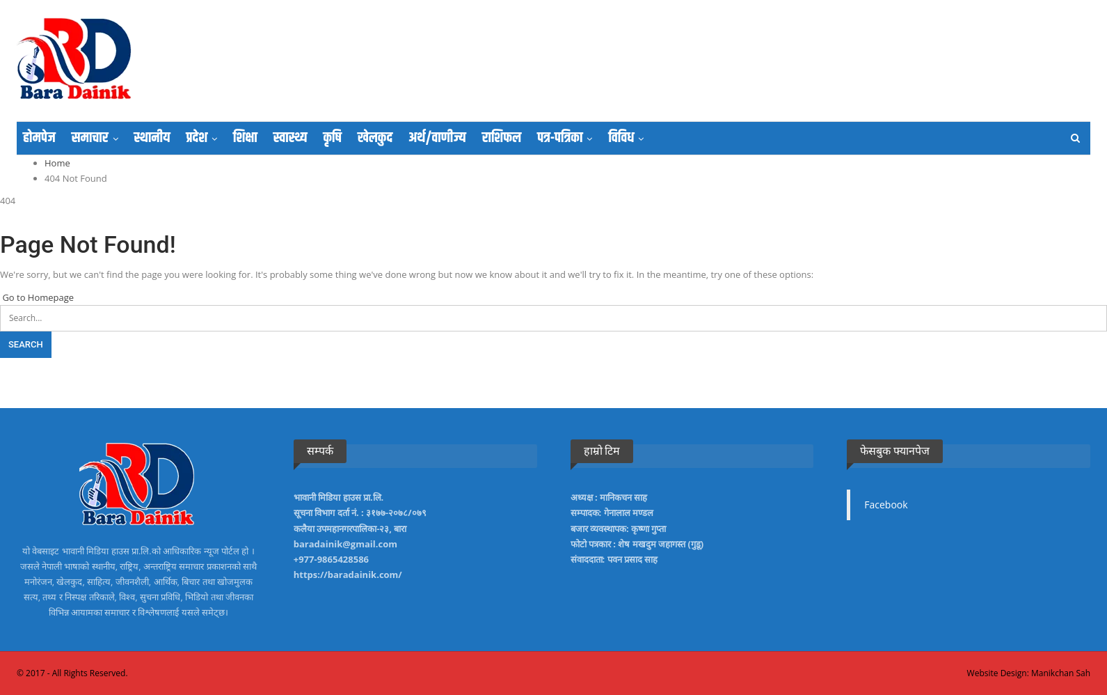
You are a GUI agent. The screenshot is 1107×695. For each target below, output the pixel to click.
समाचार (90, 138)
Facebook (885, 504)
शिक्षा (245, 138)
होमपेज (39, 138)
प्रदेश (196, 138)
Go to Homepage (37, 297)
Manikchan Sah (1060, 673)
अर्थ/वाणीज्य (437, 138)
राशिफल (501, 138)
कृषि (332, 138)
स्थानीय (152, 138)
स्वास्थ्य (290, 138)
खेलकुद (375, 138)
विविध (621, 138)
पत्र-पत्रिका (559, 138)
